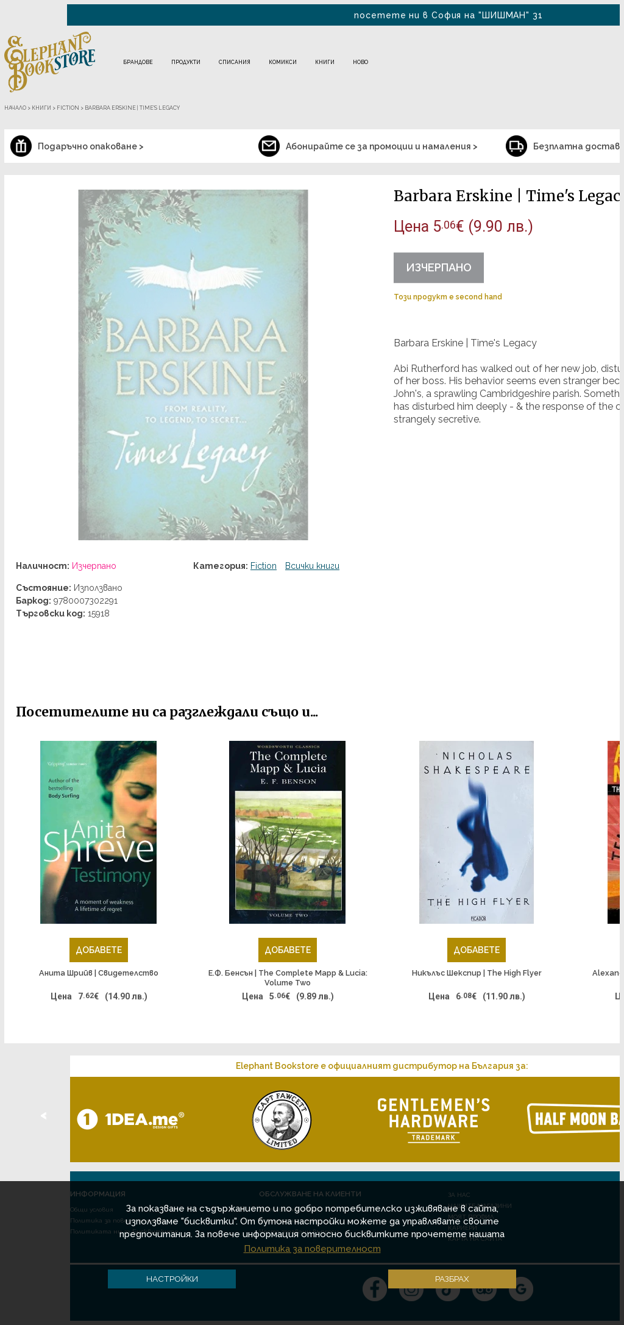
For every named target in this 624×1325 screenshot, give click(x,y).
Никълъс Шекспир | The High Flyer (477, 972)
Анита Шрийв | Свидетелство (98, 972)
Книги (325, 62)
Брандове (138, 62)
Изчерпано (439, 267)
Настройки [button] (172, 1279)
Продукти (185, 62)
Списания (234, 62)
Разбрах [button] (452, 1279)
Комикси (283, 62)
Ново (360, 62)
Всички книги (312, 566)
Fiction (263, 566)
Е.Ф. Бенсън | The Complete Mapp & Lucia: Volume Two (287, 977)
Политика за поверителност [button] (312, 1248)
